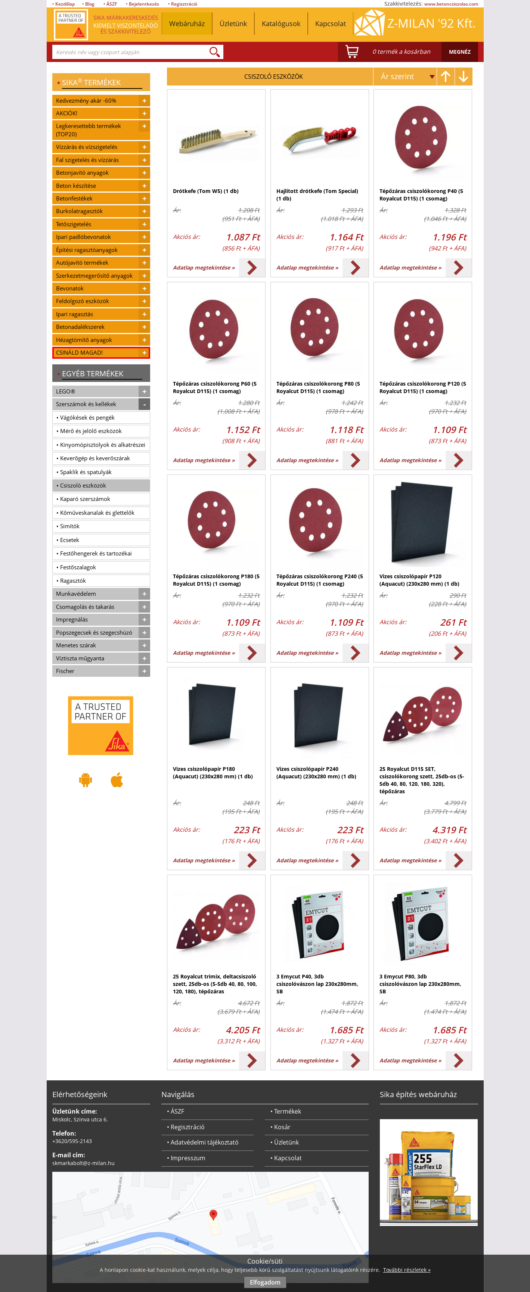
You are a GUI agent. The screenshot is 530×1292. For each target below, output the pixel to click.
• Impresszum (186, 1158)
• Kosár (280, 1127)
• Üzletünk (284, 1142)
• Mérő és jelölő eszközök (89, 431)
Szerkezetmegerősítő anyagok (94, 275)
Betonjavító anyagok (82, 172)
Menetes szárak (76, 645)
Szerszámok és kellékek (86, 404)
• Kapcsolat (286, 1158)
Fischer (65, 671)
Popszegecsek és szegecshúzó (94, 632)
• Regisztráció (182, 4)
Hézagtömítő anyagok (84, 339)
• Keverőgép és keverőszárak (93, 458)
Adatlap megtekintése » (204, 267)
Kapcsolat (330, 23)
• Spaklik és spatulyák (84, 472)
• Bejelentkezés (142, 4)
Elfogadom (265, 1282)
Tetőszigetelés (73, 224)
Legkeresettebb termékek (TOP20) (88, 129)
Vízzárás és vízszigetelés (86, 146)
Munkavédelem (76, 593)
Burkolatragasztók (79, 211)
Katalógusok (281, 23)
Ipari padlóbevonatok (83, 236)
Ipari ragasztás (74, 314)
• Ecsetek (67, 540)
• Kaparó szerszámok (83, 498)
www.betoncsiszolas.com (451, 4)
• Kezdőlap (63, 4)
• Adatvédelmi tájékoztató (203, 1142)
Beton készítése (76, 185)
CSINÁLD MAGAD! (79, 352)
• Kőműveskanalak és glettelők (95, 512)
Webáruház (187, 23)
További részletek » (407, 1269)
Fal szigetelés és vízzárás (87, 160)
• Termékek (285, 1111)
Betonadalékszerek (80, 326)
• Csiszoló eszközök (81, 485)
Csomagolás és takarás (85, 606)
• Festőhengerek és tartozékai (94, 553)
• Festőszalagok (76, 567)
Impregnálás (72, 619)
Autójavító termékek (82, 262)
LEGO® (65, 391)
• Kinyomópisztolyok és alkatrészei (100, 444)
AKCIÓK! (66, 113)
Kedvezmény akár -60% (86, 100)
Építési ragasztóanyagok (87, 249)
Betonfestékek (74, 198)
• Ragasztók (71, 580)
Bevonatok (70, 288)
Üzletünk (233, 23)
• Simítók (68, 526)
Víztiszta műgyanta (80, 658)
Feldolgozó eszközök (82, 301)
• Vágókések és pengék (85, 417)
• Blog (88, 4)
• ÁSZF (110, 4)
